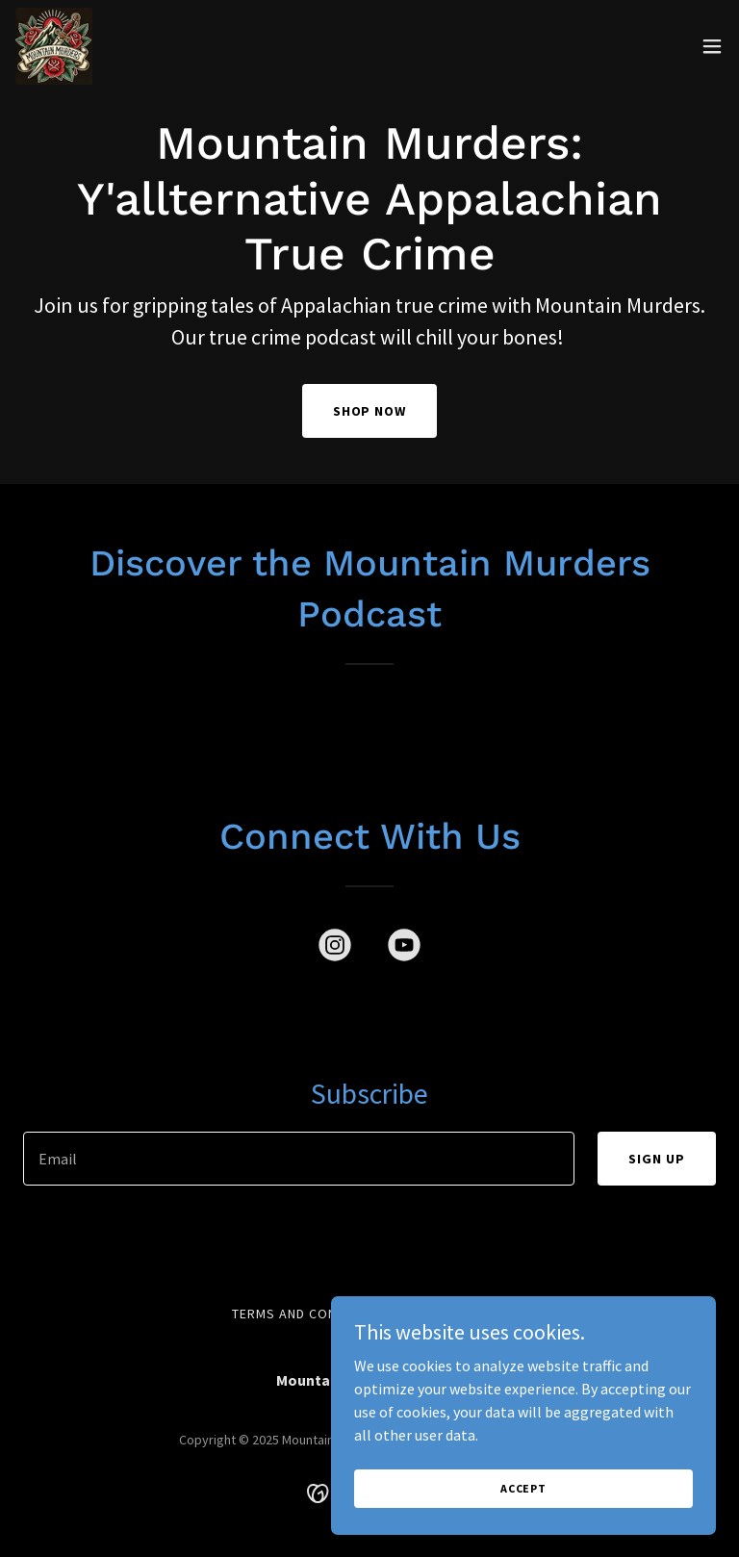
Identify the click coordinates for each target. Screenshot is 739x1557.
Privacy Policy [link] (455, 1313)
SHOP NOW (370, 411)
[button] (712, 46)
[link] (53, 46)
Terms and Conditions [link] (310, 1313)
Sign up (656, 1158)
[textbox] (298, 1159)
